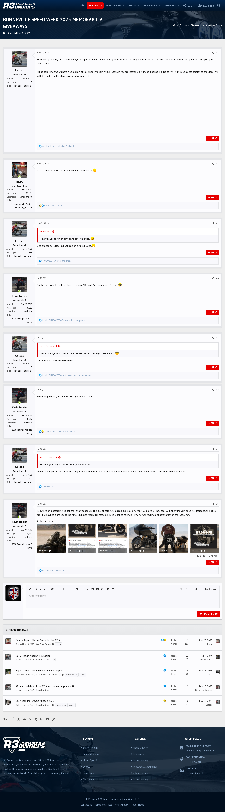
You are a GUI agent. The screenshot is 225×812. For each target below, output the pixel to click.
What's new (113, 5)
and (53, 205)
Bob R (18, 705)
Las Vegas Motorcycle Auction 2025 (35, 700)
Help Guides (195, 761)
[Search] (218, 5)
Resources (150, 5)
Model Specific (90, 760)
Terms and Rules (103, 804)
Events (86, 766)
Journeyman (21, 674)
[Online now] (19, 177)
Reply (214, 138)
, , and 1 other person (64, 320)
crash (58, 644)
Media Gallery (140, 747)
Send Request (196, 773)
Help (133, 804)
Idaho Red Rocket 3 (203, 690)
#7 (217, 449)
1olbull (209, 674)
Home (82, 5)
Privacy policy (121, 804)
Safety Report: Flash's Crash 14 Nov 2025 (38, 640)
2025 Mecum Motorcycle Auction (33, 655)
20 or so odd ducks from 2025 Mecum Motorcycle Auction (46, 686)
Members (170, 5)
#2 (217, 163)
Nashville (28, 311)
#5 (217, 337)
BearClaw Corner (43, 644)
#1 (217, 52)
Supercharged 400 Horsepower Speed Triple (39, 670)
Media (132, 5)
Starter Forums (91, 747)
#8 (217, 504)
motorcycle (61, 705)
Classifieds (88, 779)
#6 (217, 389)
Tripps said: (45, 231)
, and (58, 146)
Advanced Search (142, 773)
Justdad (9, 33)
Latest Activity (140, 760)
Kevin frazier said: (48, 346)
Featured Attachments (145, 766)
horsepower (71, 674)
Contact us (86, 804)
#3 (217, 223)
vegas (72, 705)
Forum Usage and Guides (201, 750)
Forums (94, 5)
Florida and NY (25, 196)
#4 (217, 278)
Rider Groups (89, 773)
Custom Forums (91, 754)
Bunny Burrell (206, 659)
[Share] (213, 52)
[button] (101, 5)
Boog (18, 644)
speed (82, 674)
